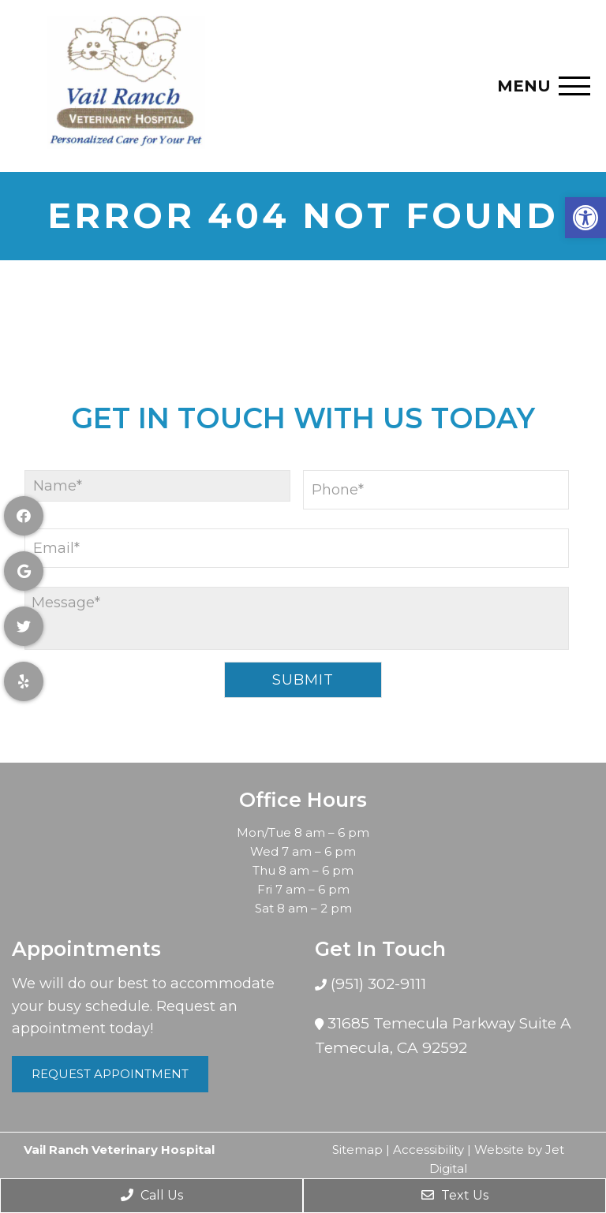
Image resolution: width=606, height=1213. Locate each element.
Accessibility (428, 1149)
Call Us (152, 1195)
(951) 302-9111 (376, 984)
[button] (585, 217)
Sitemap (357, 1149)
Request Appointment (110, 1073)
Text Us (454, 1195)
